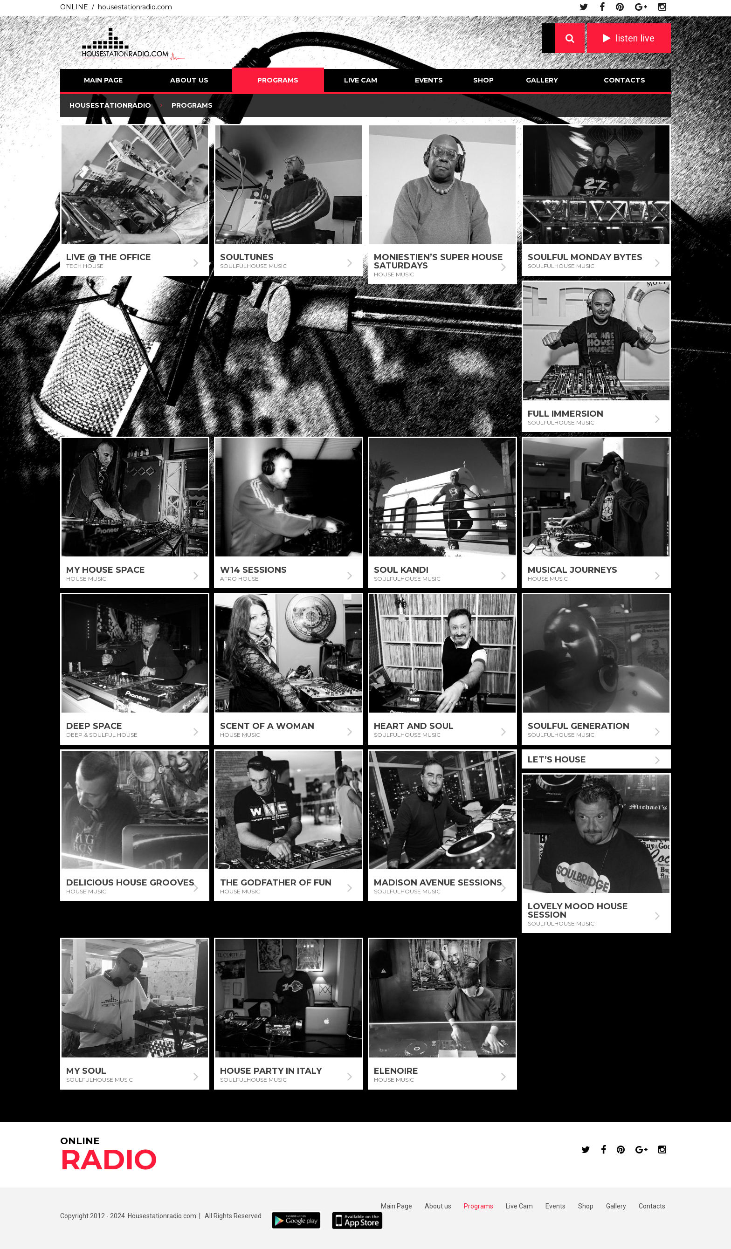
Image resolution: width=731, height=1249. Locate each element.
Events (429, 80)
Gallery (542, 80)
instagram (662, 7)
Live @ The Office (108, 257)
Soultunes (247, 257)
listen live (635, 38)
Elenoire (396, 1071)
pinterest (620, 7)
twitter (583, 7)
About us (189, 80)
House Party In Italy (271, 1071)
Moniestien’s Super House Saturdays (438, 261)
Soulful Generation (578, 726)
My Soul (86, 1071)
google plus (641, 7)
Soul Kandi (401, 570)
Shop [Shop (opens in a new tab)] (585, 1206)
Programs (277, 80)
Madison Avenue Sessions (438, 883)
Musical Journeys (572, 570)
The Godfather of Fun (275, 883)
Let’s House (557, 760)
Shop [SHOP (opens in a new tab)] (483, 80)
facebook (602, 7)
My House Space (105, 570)
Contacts (624, 80)
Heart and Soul (414, 726)
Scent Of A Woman (267, 726)
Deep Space (94, 726)
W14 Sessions (253, 570)
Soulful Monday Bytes (585, 257)
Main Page (103, 80)
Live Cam (360, 80)
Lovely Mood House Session (578, 910)
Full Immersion (565, 414)
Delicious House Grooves (130, 883)
